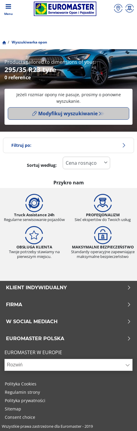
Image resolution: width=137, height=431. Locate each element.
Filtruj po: (68, 145)
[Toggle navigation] (8, 9)
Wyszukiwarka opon (29, 42)
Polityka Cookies (20, 384)
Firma (68, 304)
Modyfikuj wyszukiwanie (65, 113)
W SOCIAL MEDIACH (68, 321)
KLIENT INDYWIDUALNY (68, 287)
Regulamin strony (22, 392)
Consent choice (20, 417)
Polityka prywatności (25, 400)
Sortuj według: (42, 165)
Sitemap (13, 409)
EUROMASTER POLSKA (68, 338)
